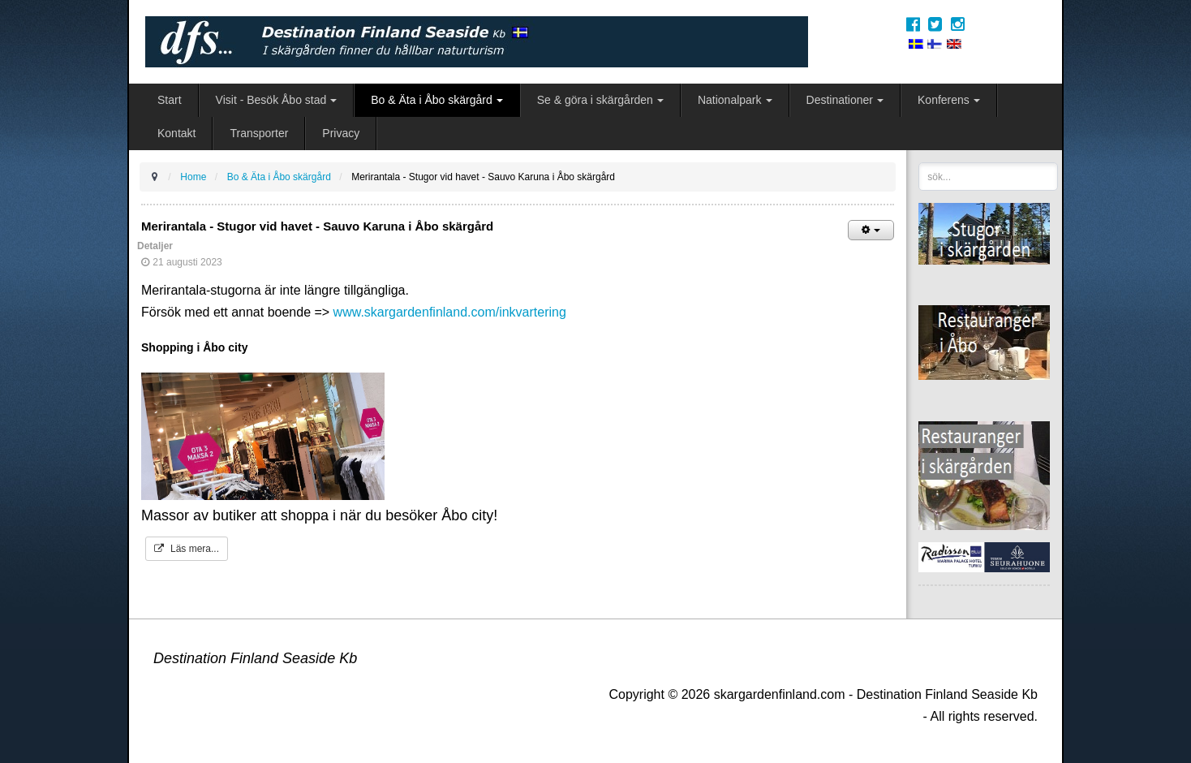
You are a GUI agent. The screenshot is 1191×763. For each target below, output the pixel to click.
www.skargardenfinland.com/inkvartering (449, 312)
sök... (918, 162)
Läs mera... (186, 548)
